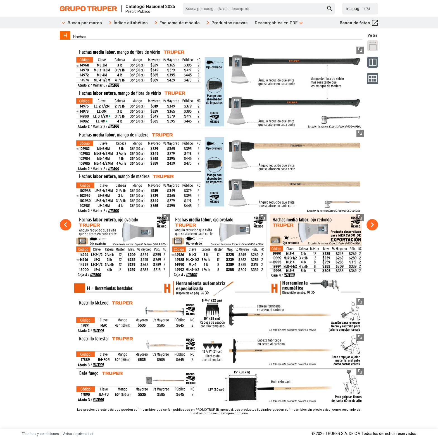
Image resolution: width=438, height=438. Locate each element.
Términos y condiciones (40, 434)
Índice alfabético (131, 22)
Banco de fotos (359, 23)
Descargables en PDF (279, 22)
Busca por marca (81, 22)
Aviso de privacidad (78, 434)
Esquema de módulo (180, 22)
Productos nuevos (229, 22)
